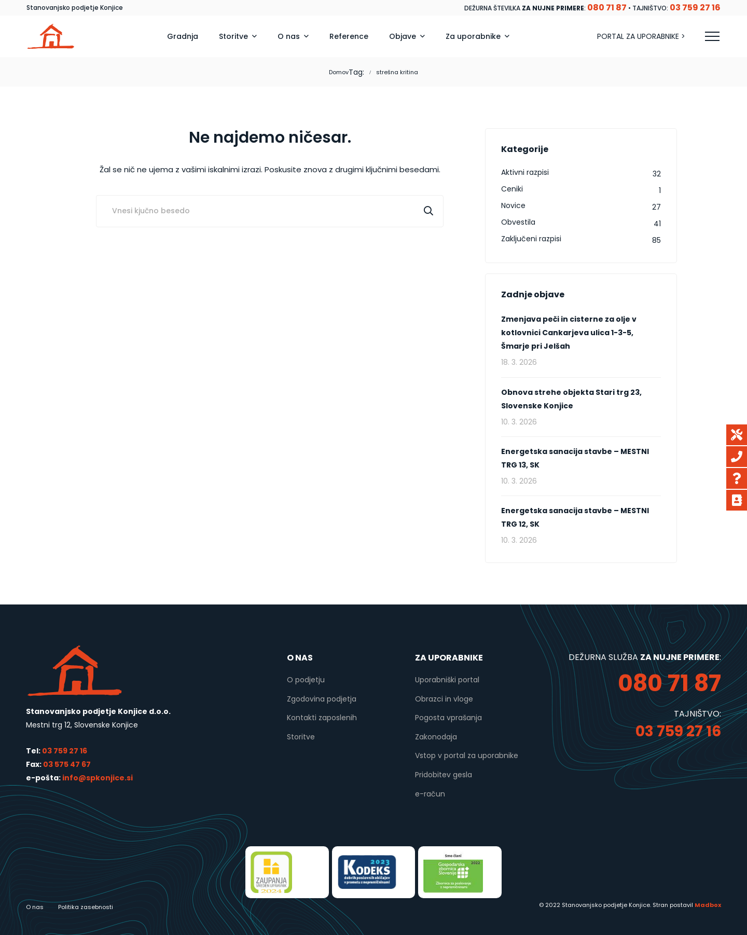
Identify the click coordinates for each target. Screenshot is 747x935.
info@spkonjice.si (97, 778)
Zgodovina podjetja (321, 699)
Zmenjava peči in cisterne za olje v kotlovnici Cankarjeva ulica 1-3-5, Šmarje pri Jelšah (569, 332)
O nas (35, 907)
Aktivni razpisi (525, 172)
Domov (339, 72)
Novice (513, 205)
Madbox (708, 905)
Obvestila (518, 222)
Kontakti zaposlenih (322, 717)
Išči (428, 211)
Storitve (301, 737)
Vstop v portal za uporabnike (466, 755)
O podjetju (306, 680)
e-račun (430, 794)
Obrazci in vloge (444, 699)
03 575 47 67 (67, 764)
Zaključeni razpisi (531, 238)
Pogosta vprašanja (448, 717)
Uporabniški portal (447, 680)
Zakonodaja (436, 737)
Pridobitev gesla (443, 774)
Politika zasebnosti (85, 907)
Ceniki (512, 189)
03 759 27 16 (64, 751)
